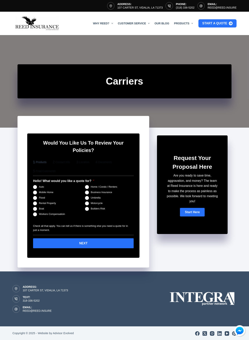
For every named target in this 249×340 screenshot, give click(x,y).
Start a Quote (217, 23)
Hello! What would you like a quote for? (63, 181)
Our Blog (161, 23)
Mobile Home (46, 192)
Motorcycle (97, 203)
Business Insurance (101, 192)
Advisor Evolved (63, 332)
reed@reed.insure (222, 7)
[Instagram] (212, 333)
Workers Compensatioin (52, 214)
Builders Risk (98, 208)
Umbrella (96, 197)
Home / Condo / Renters (104, 186)
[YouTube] (227, 333)
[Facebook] (197, 333)
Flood (42, 197)
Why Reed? (104, 23)
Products (184, 23)
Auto (41, 186)
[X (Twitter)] (205, 333)
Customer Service (134, 23)
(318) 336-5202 (185, 7)
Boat (41, 208)
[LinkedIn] (219, 333)
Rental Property (47, 203)
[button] (192, 212)
